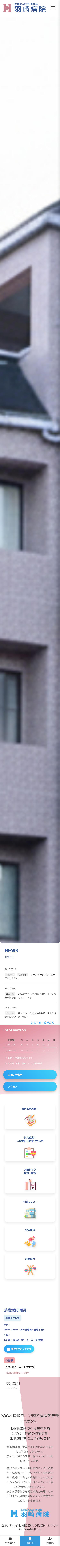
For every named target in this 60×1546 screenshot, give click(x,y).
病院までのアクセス (19, 1349)
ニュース (10, 974)
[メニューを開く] (53, 8)
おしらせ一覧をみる (42, 1022)
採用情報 (22, 974)
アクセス (12, 1086)
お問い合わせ (15, 1074)
